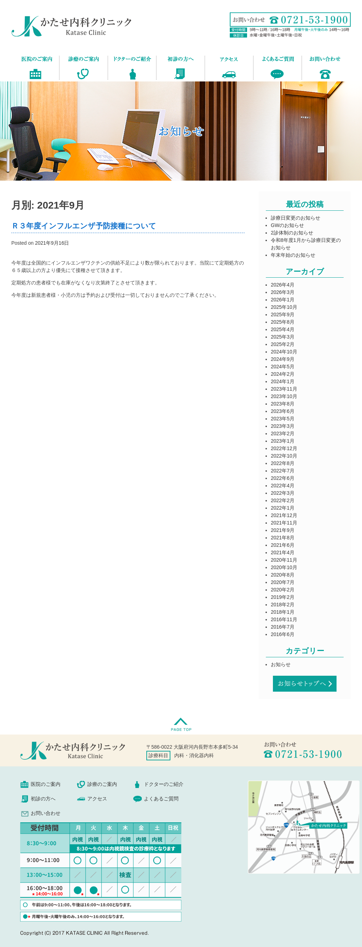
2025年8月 (282, 322)
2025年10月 (284, 307)
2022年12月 (284, 448)
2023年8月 (282, 404)
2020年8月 (282, 575)
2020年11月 (284, 560)
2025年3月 (282, 337)
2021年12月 (284, 515)
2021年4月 (282, 552)
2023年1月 (282, 441)
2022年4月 (282, 485)
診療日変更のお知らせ (295, 218)
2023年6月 (282, 411)
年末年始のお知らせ (293, 255)
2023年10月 (284, 396)
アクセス (229, 66)
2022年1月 (282, 508)
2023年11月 (284, 389)
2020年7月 (282, 582)
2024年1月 (282, 381)
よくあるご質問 (277, 66)
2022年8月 (282, 463)
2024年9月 (282, 359)
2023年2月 (282, 433)
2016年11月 (284, 619)
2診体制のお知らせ (292, 233)
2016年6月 (282, 634)
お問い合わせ (321, 66)
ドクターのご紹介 (132, 66)
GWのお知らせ (287, 225)
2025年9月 (282, 314)
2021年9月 (282, 530)
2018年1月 (282, 612)
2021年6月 (282, 545)
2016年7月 (282, 627)
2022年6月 (282, 478)
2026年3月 (282, 292)
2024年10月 (284, 352)
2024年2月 (282, 374)
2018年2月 (282, 604)
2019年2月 (282, 597)
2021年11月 (284, 523)
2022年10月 (284, 456)
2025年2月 (282, 344)
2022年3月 (282, 493)
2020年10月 (284, 567)
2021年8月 (282, 537)
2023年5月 (282, 418)
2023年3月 (282, 426)
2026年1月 (282, 299)
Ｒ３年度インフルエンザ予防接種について (83, 226)
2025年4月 (282, 329)
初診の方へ (181, 66)
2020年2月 (282, 589)
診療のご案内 (83, 66)
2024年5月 (282, 366)
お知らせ (281, 664)
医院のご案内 (40, 66)
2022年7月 (282, 471)
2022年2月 (282, 500)
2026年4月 (282, 285)
